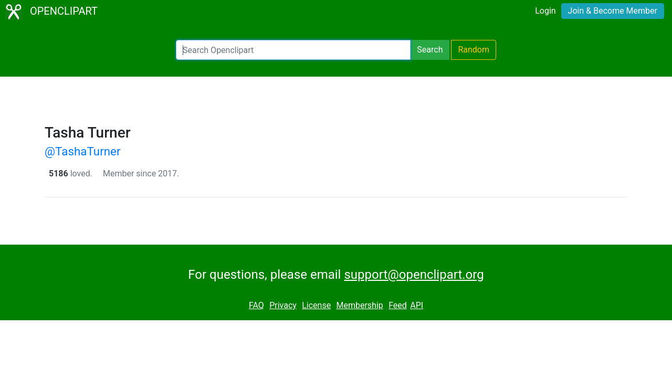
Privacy (283, 305)
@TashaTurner (83, 151)
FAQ (256, 305)
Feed (397, 305)
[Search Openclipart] (293, 50)
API (416, 305)
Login (545, 11)
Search (430, 50)
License (316, 305)
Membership (359, 305)
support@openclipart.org (414, 274)
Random (473, 50)
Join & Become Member (612, 11)
